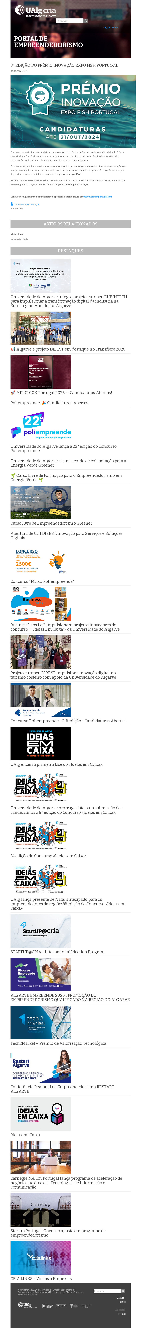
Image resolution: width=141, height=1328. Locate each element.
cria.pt (115, 27)
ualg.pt (106, 27)
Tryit (123, 1313)
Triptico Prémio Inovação (25, 204)
